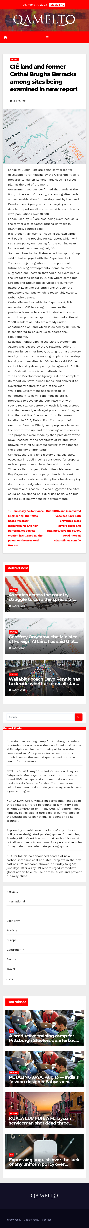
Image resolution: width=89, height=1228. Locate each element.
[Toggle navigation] (47, 37)
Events (11, 959)
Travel (14, 59)
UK (8, 911)
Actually (12, 892)
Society (12, 930)
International (16, 901)
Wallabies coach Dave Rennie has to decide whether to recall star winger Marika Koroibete (44, 683)
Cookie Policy (31, 1219)
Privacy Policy (13, 1219)
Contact (46, 1219)
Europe (12, 940)
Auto (10, 978)
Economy (13, 920)
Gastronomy (15, 949)
